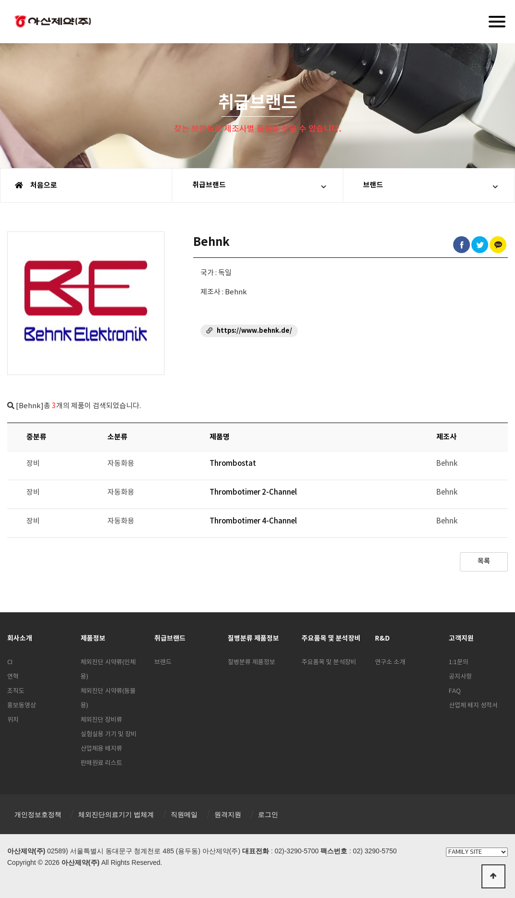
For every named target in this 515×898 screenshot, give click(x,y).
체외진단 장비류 (101, 720)
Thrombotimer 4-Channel (253, 521)
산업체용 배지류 (101, 748)
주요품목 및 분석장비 (329, 662)
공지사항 (460, 676)
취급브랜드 (210, 185)
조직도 (15, 691)
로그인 (268, 814)
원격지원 (227, 814)
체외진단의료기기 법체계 (116, 814)
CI (9, 662)
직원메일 (184, 814)
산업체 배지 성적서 (473, 705)
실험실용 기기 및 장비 (109, 734)
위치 (13, 720)
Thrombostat (233, 464)
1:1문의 (458, 662)
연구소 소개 (390, 662)
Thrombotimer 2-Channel (253, 492)
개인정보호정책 (37, 814)
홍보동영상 (21, 705)
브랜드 (375, 185)
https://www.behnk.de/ (254, 331)
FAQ (455, 691)
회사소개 (19, 638)
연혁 (13, 676)
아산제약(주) (52, 22)
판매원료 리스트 (101, 763)
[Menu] (497, 21)
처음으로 (36, 185)
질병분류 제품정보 (251, 662)
